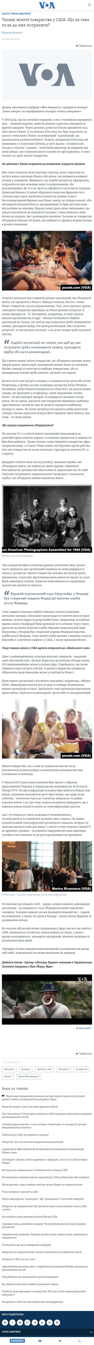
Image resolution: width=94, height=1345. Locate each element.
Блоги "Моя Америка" (16, 13)
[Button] (84, 46)
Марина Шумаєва (12, 33)
